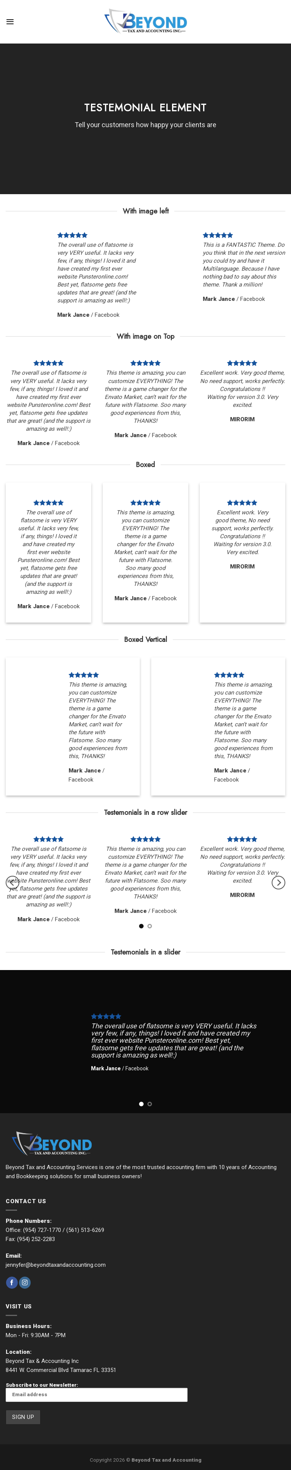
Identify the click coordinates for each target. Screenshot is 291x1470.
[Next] (278, 882)
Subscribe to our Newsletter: (97, 1392)
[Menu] (10, 22)
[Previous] (12, 882)
